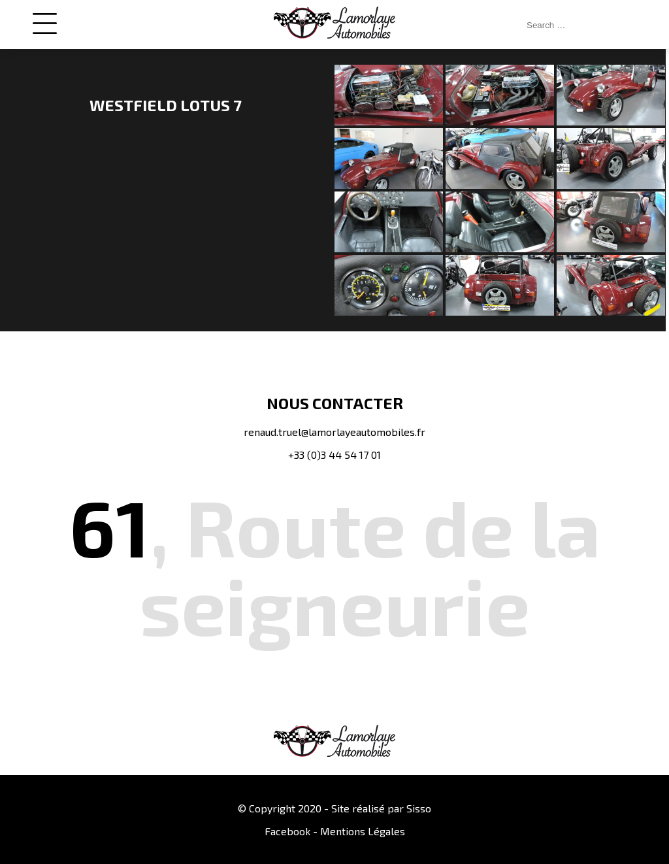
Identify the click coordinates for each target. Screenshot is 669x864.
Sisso (418, 808)
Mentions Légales (362, 831)
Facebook (287, 831)
